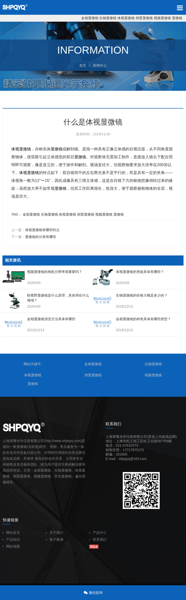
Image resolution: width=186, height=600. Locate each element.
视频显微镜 (162, 18)
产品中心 (98, 533)
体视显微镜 (126, 18)
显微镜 (177, 18)
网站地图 (11, 546)
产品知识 (11, 539)
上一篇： (35, 230)
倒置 (16, 476)
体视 (15, 149)
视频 (37, 476)
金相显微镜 (89, 18)
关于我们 (54, 533)
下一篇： (33, 237)
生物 (57, 470)
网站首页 (11, 533)
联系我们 (98, 539)
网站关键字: (33, 364)
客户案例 (54, 539)
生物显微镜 (107, 18)
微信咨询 (96, 593)
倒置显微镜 (144, 18)
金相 (37, 470)
